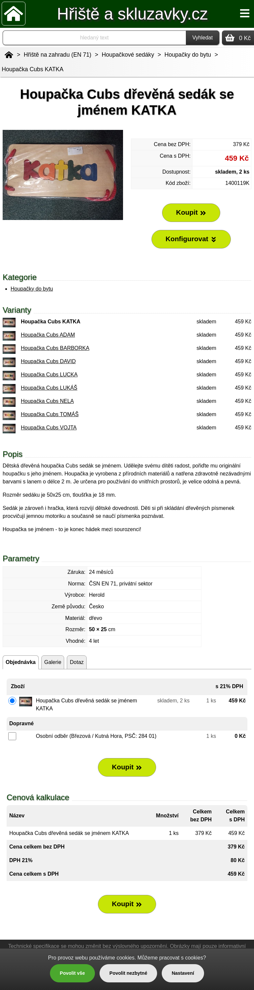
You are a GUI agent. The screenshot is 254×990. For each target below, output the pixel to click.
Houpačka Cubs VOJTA (49, 427)
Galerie (53, 662)
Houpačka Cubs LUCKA (49, 374)
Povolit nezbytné (128, 973)
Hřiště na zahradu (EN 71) (57, 54)
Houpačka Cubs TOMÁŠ (50, 414)
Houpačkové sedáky (128, 54)
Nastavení (183, 973)
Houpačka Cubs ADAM (48, 335)
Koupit (127, 767)
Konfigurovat (191, 239)
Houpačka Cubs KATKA (32, 69)
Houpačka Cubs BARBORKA (55, 348)
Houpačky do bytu (32, 289)
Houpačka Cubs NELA (47, 401)
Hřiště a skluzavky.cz (132, 14)
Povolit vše (72, 973)
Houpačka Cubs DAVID (48, 361)
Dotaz (77, 662)
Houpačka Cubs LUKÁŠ (49, 388)
